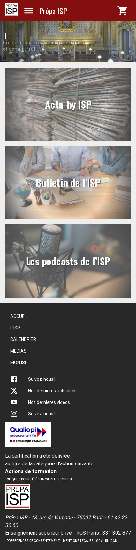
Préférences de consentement (33, 541)
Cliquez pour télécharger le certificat (40, 479)
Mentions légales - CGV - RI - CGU (90, 541)
